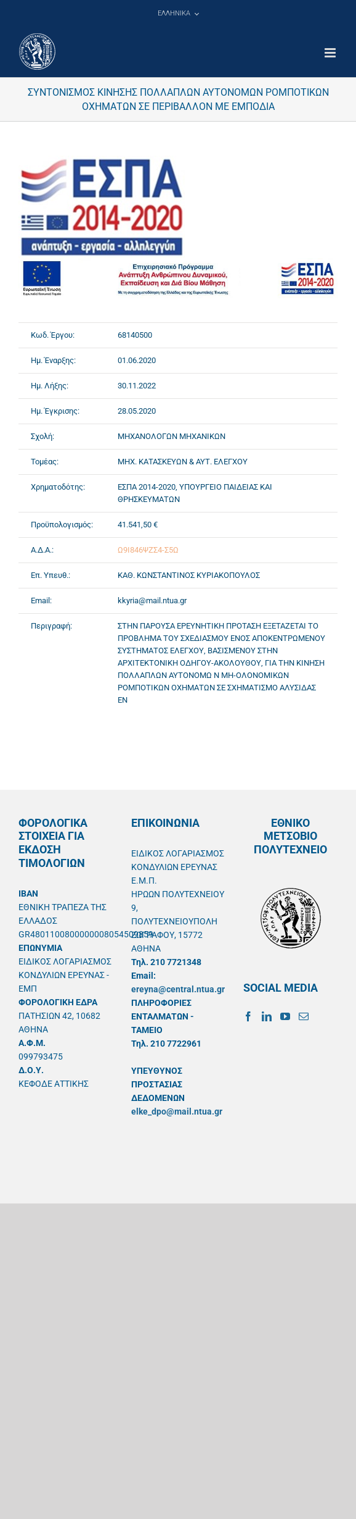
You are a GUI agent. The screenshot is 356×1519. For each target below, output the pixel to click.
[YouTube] (285, 1016)
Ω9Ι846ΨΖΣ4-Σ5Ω (148, 549)
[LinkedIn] (267, 1016)
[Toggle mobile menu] (331, 52)
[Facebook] (248, 1016)
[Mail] (304, 1016)
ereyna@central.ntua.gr (178, 989)
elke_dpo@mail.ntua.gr (176, 1111)
